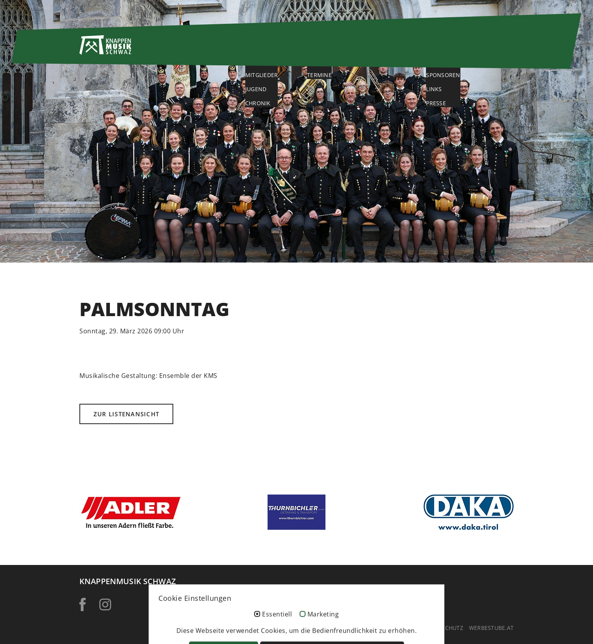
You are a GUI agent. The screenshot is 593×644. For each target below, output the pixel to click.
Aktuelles (339, 49)
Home (222, 49)
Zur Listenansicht (126, 414)
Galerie (398, 49)
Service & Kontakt (476, 49)
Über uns (276, 49)
